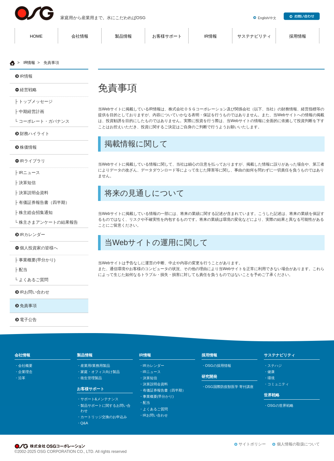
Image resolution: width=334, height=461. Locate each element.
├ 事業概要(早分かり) (35, 259)
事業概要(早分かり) (158, 396)
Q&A (84, 423)
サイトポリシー (252, 444)
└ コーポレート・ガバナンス (42, 121)
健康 (271, 372)
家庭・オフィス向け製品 (100, 372)
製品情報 (123, 36)
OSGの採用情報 (218, 366)
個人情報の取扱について (298, 444)
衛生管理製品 (91, 378)
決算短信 (150, 378)
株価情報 (28, 147)
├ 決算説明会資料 (31, 192)
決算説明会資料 (155, 384)
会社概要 (25, 366)
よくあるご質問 (155, 409)
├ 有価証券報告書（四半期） (42, 202)
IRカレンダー (32, 234)
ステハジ (274, 366)
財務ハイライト (34, 133)
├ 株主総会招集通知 (34, 212)
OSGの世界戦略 (280, 405)
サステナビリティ (254, 36)
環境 (271, 378)
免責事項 (28, 305)
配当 (146, 403)
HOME (36, 36)
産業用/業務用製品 (95, 366)
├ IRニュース (27, 172)
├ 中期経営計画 (29, 111)
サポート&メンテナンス (99, 399)
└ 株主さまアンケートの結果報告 (46, 222)
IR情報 (210, 36)
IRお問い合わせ (34, 292)
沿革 (21, 378)
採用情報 (297, 36)
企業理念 (25, 372)
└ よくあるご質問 (31, 279)
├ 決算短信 (25, 182)
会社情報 (79, 36)
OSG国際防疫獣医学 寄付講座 (229, 387)
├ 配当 (21, 269)
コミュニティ (278, 384)
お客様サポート (167, 36)
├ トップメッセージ (34, 101)
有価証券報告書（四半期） (164, 390)
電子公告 (28, 319)
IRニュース (152, 372)
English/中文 (267, 18)
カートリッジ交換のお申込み (103, 417)
